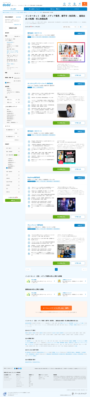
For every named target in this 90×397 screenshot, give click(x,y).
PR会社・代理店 (10, 63)
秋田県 (21, 12)
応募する (80, 33)
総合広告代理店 (10, 42)
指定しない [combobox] (9, 99)
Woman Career (19, 386)
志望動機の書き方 (77, 376)
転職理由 (71, 378)
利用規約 (36, 368)
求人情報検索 (6, 377)
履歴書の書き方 (63, 376)
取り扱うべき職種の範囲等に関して (57, 368)
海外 (29, 386)
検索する (13, 200)
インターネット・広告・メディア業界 (34, 12)
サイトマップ (80, 368)
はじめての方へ (6, 376)
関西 (29, 382)
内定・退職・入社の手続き (73, 377)
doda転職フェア (41, 377)
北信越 (30, 381)
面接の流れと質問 (65, 377)
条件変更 (18, 17)
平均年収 (63, 378)
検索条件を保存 (13, 28)
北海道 (30, 376)
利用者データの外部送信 (68, 368)
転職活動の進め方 (56, 376)
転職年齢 (75, 378)
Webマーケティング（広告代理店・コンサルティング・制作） (12, 52)
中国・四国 (31, 383)
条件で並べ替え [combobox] (66, 26)
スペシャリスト (19, 382)
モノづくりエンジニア (20, 377)
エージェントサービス (8, 378)
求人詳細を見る (61, 75)
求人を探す (13, 9)
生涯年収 (67, 378)
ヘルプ (85, 368)
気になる (78, 75)
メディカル (18, 378)
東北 (18, 12)
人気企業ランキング (57, 378)
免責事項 (76, 368)
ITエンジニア (18, 376)
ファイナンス (18, 381)
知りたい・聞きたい (55, 9)
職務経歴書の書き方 (70, 376)
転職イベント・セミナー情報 (44, 376)
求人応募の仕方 (58, 377)
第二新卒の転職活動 (82, 377)
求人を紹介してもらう (34, 9)
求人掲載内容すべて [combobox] (10, 129)
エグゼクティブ (19, 383)
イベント (76, 9)
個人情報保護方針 (11, 395)
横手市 (25, 12)
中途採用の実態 (80, 378)
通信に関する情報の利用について (44, 368)
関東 (29, 378)
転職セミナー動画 (42, 378)
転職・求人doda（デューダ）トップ (10, 12)
